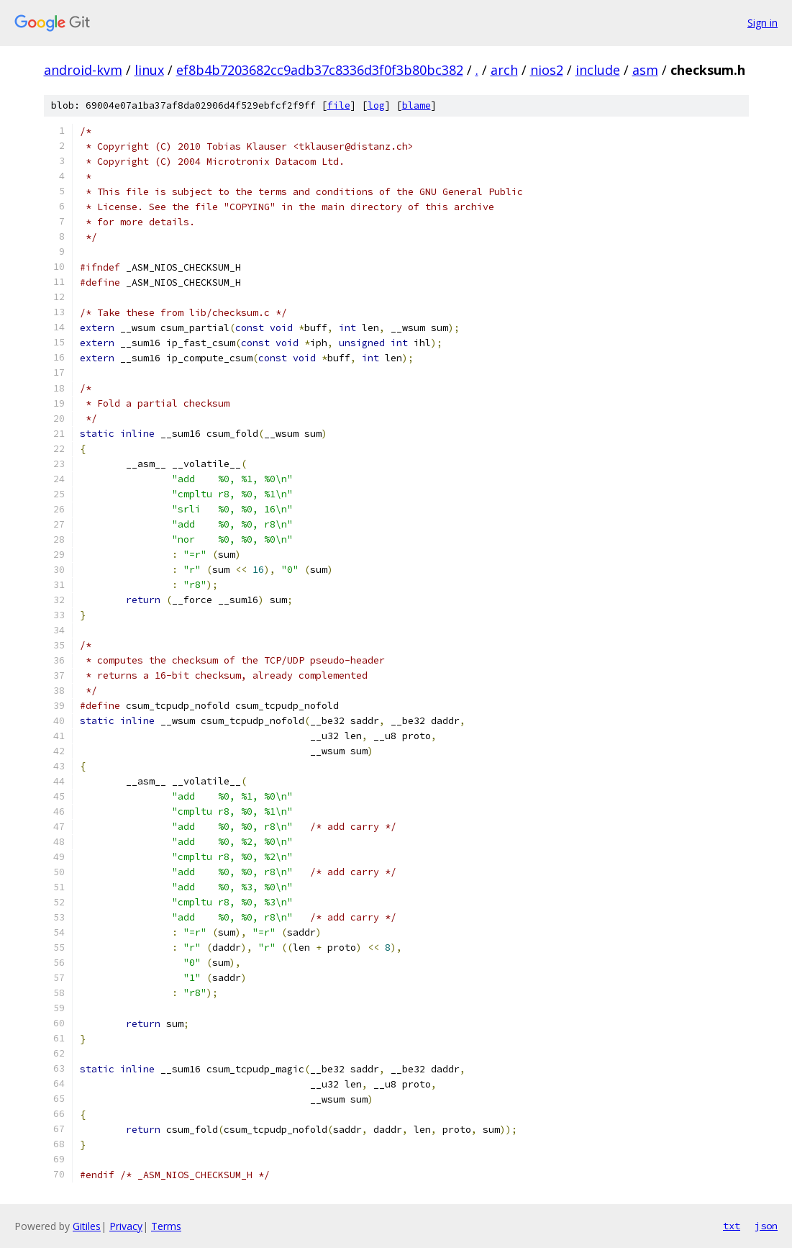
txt (731, 1225)
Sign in (762, 23)
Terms (166, 1226)
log (376, 105)
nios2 (546, 69)
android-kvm (83, 69)
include (597, 69)
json (766, 1225)
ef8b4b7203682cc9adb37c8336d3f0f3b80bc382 (319, 69)
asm (645, 69)
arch (504, 69)
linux (149, 69)
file (338, 105)
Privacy (125, 1226)
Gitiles (87, 1226)
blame (416, 105)
